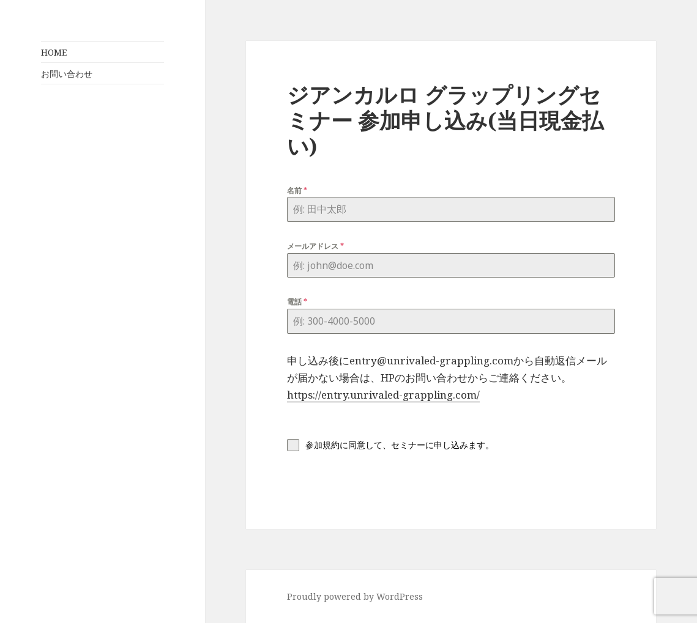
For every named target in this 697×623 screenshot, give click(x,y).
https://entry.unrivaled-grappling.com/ (383, 395)
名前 (297, 190)
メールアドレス (315, 246)
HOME (54, 52)
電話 (297, 302)
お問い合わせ (66, 73)
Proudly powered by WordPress (355, 596)
